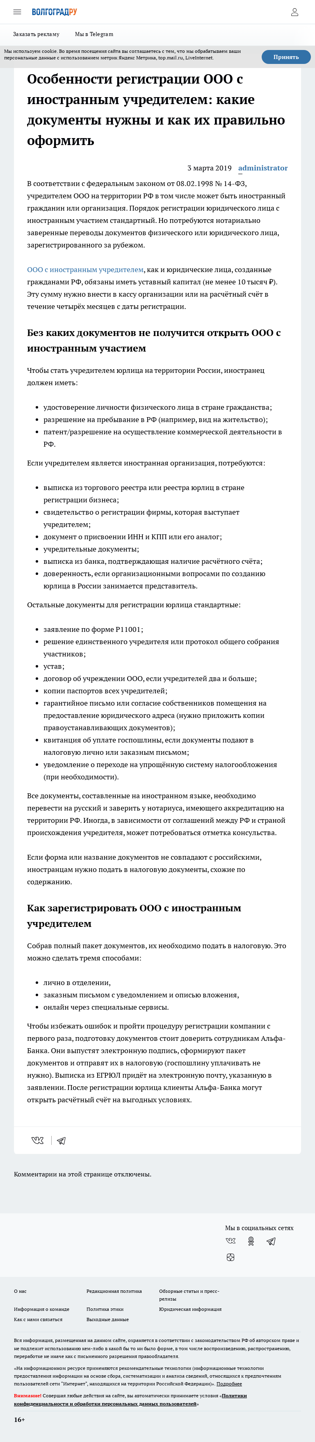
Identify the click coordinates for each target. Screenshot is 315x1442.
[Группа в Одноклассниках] (251, 1241)
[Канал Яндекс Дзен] (230, 1257)
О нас (20, 1291)
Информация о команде (41, 1309)
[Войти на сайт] (294, 12)
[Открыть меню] (17, 12)
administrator (263, 168)
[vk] (38, 1140)
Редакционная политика (114, 1291)
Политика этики (105, 1309)
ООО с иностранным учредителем (85, 269)
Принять (286, 57)
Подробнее (229, 1384)
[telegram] (64, 1140)
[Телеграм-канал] (271, 1241)
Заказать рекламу (36, 34)
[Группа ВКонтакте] (230, 1241)
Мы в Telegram (94, 34)
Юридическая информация (190, 1309)
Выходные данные (108, 1319)
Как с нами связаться (38, 1319)
